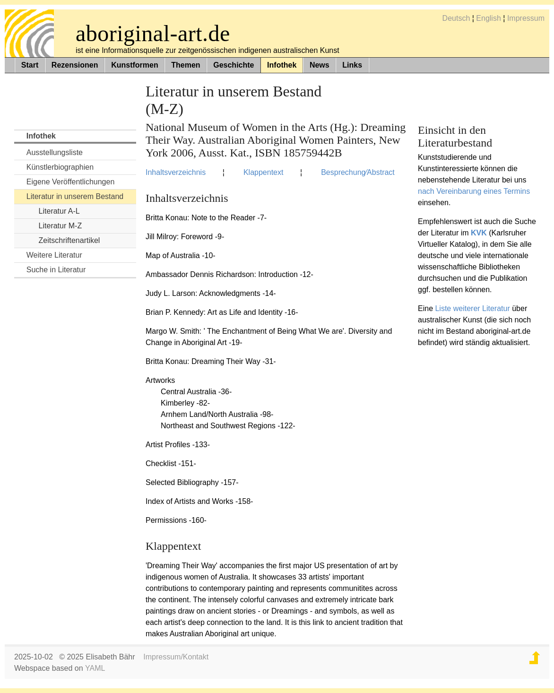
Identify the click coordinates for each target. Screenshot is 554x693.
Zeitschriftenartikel (69, 240)
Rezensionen (75, 65)
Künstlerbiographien (60, 167)
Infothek (281, 65)
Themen (185, 65)
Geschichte (233, 65)
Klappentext (263, 172)
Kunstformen (134, 65)
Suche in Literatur (56, 270)
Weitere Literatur (54, 255)
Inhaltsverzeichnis (176, 172)
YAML (95, 668)
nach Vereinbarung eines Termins (474, 191)
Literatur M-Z (60, 226)
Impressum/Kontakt (175, 657)
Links (352, 65)
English (488, 18)
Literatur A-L (59, 211)
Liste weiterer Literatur (472, 308)
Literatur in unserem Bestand (74, 196)
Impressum (526, 18)
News (319, 65)
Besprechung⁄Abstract (358, 172)
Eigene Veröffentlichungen (70, 182)
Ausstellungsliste (54, 152)
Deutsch (456, 18)
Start (29, 65)
